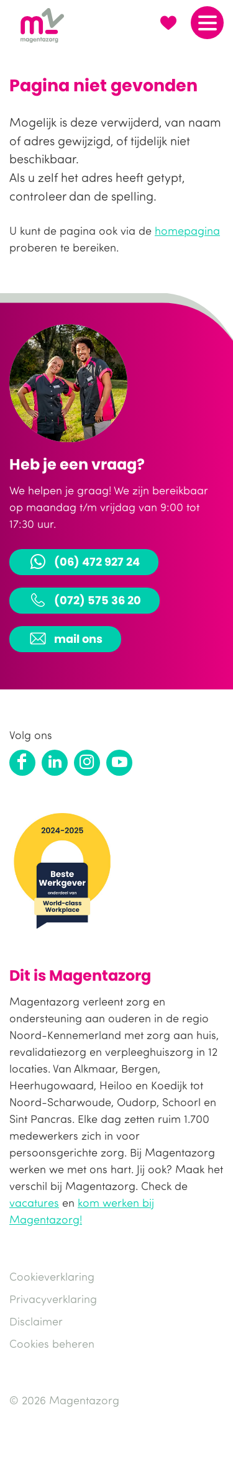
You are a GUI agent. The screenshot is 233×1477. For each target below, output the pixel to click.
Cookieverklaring (51, 1276)
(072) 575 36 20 (84, 600)
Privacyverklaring (53, 1299)
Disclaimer (36, 1321)
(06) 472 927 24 (84, 561)
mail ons (65, 638)
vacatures (34, 1202)
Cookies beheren (51, 1343)
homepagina (187, 230)
